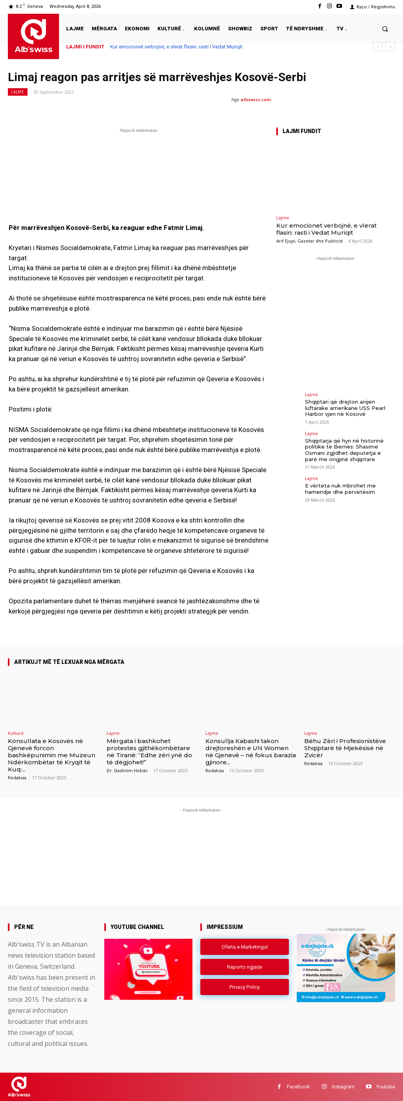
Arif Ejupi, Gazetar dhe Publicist (309, 241)
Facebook (298, 1087)
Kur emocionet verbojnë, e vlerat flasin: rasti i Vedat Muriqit (176, 47)
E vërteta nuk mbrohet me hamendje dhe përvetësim (340, 488)
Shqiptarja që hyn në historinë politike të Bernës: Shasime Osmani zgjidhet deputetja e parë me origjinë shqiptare (344, 449)
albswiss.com (255, 99)
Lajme (18, 92)
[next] (390, 47)
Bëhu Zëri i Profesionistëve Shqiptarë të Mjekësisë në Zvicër (345, 748)
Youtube (385, 1087)
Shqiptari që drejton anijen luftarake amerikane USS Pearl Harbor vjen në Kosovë (345, 408)
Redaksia (17, 777)
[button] (385, 29)
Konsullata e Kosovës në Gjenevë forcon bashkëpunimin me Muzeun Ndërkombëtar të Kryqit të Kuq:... (51, 755)
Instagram (343, 1087)
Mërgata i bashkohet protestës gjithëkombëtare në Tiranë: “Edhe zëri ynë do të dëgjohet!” (149, 751)
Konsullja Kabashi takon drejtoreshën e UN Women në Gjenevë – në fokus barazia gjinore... (250, 751)
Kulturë (16, 733)
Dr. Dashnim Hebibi (127, 770)
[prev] (378, 47)
